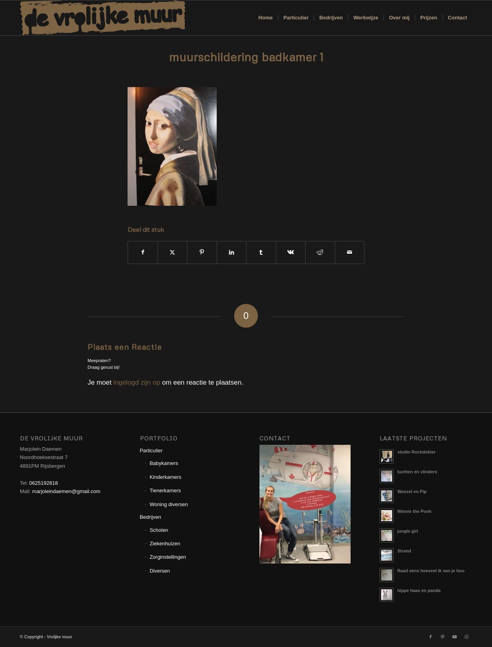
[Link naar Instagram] (466, 637)
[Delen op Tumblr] (261, 252)
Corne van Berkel (285, 73)
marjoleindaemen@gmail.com (66, 491)
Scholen (159, 530)
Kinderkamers (165, 477)
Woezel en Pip (412, 491)
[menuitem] (265, 17)
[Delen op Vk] (290, 252)
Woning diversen (169, 504)
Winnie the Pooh (414, 511)
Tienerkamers (165, 490)
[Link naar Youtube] (454, 637)
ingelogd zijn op (136, 382)
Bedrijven (150, 517)
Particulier (151, 450)
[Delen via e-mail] (349, 252)
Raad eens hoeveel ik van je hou (430, 570)
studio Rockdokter (416, 452)
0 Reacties (239, 73)
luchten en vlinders (417, 471)
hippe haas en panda (419, 590)
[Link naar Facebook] (431, 637)
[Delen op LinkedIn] (231, 252)
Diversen (160, 571)
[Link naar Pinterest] (442, 637)
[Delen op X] (172, 252)
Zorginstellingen (168, 557)
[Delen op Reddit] (320, 252)
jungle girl (407, 531)
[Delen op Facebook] (143, 252)
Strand (404, 550)
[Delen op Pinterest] (202, 252)
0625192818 (43, 483)
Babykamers (164, 463)
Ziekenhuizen (165, 543)
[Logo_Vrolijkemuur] (102, 17)
